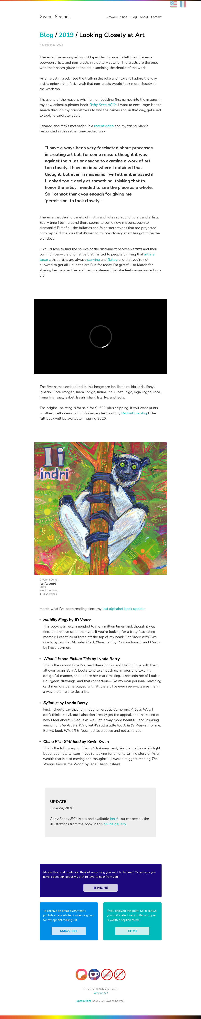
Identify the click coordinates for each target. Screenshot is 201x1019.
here (113, 818)
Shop (123, 17)
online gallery (115, 824)
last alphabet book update (123, 608)
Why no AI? (101, 993)
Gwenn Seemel (55, 17)
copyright (84, 1001)
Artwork (111, 17)
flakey (112, 259)
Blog (133, 17)
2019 (66, 35)
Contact (156, 17)
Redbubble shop (134, 413)
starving (93, 259)
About (144, 17)
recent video (104, 126)
